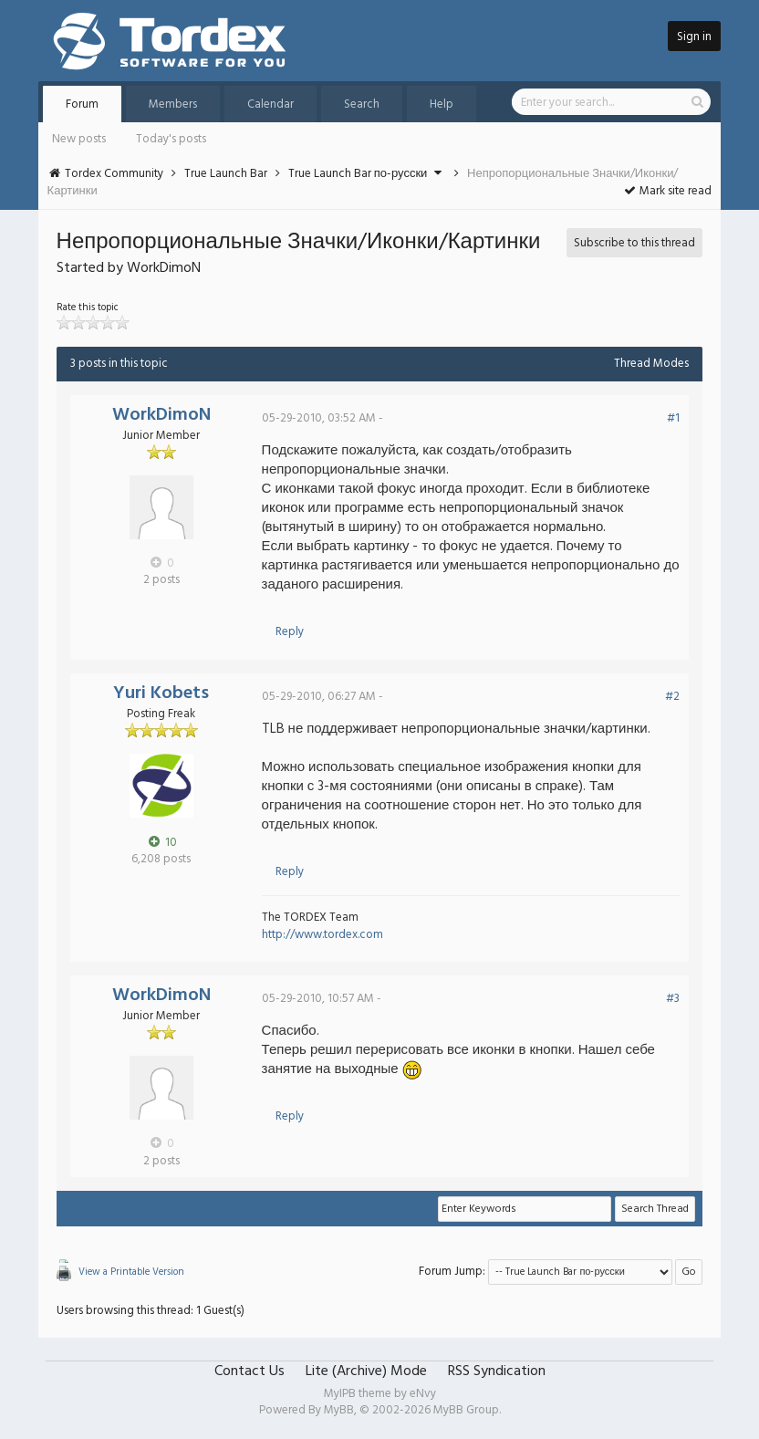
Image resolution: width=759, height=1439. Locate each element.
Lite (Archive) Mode (366, 1371)
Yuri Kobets (161, 693)
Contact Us (249, 1371)
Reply (290, 631)
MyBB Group (466, 1410)
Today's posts (171, 139)
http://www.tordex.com (322, 934)
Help (441, 104)
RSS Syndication (497, 1371)
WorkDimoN (161, 415)
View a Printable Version (131, 1272)
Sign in (694, 37)
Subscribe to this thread (634, 243)
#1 (673, 418)
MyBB (339, 1410)
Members (173, 104)
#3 (673, 998)
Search (362, 104)
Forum (82, 104)
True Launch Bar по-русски (358, 173)
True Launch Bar (225, 173)
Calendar (270, 104)
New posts (79, 139)
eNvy (423, 1393)
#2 (672, 696)
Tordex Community (114, 173)
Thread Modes (651, 363)
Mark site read (667, 191)
